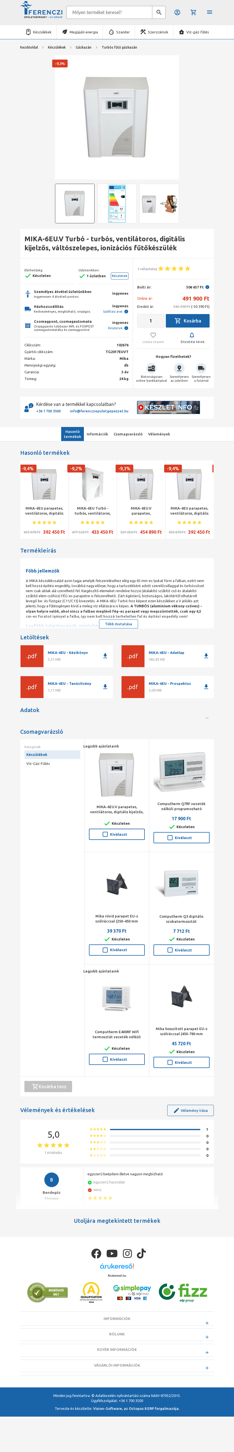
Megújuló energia (84, 32)
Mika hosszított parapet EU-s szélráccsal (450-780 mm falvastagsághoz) (181, 1069)
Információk (117, 1368)
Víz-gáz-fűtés (197, 32)
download (105, 656)
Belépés (177, 12)
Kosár (193, 12)
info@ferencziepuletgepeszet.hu (99, 411)
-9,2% (76, 468)
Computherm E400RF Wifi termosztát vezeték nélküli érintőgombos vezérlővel (117, 1072)
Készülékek (42, 32)
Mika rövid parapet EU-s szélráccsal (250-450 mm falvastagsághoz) (116, 956)
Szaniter (123, 32)
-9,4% (28, 468)
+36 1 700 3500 (48, 411)
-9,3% (124, 468)
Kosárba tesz (49, 1122)
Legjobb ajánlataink (101, 781)
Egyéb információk (117, 1399)
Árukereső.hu (117, 1324)
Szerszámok (158, 32)
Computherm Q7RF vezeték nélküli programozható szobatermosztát (181, 844)
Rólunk (117, 1383)
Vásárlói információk (117, 1414)
